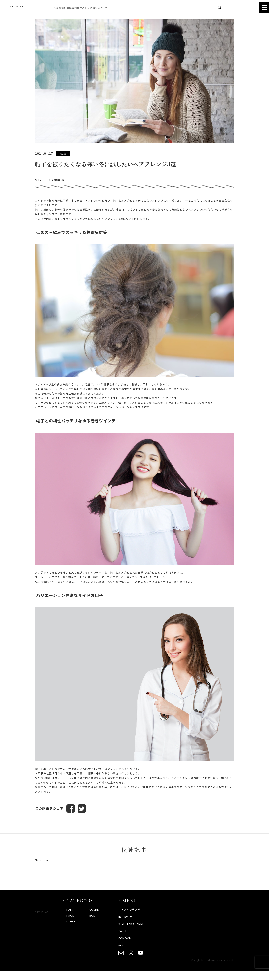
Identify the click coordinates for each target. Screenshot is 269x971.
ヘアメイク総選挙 (129, 910)
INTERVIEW (125, 917)
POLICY (123, 945)
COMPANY (125, 938)
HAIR (69, 910)
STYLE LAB (17, 6)
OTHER (71, 921)
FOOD (70, 915)
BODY (93, 915)
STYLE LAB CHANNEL (131, 924)
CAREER (123, 931)
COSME (94, 910)
